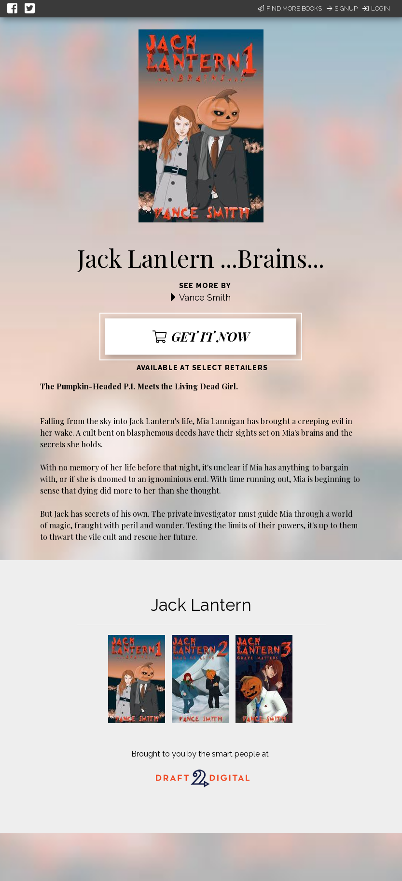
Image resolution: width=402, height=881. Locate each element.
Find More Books (290, 8)
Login (376, 8)
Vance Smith (205, 297)
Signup (342, 8)
